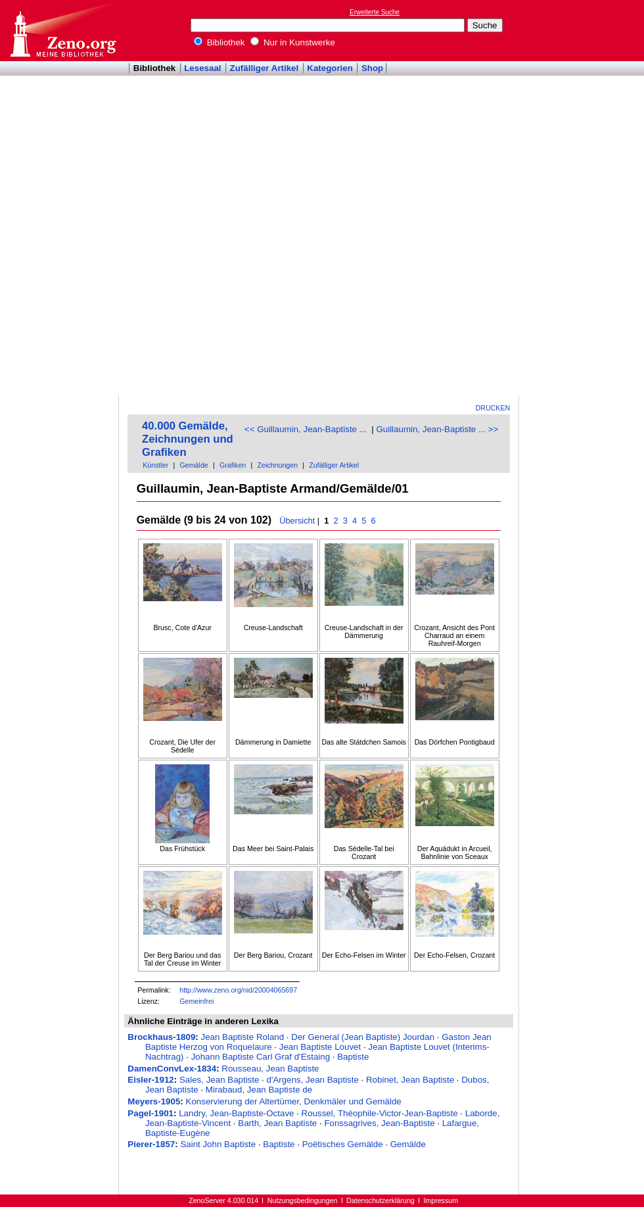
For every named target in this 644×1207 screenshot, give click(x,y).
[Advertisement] (563, 198)
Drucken (493, 408)
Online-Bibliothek (62, 30)
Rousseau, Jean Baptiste (270, 1068)
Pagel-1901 (150, 1113)
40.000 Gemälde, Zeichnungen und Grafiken (187, 439)
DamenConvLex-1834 (171, 1068)
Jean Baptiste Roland (242, 1037)
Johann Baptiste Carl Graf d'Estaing (260, 1057)
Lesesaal (202, 68)
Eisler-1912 (150, 1080)
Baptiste (353, 1057)
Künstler (155, 465)
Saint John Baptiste (218, 1144)
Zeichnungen (277, 465)
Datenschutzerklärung (380, 1200)
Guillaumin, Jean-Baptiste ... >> (437, 429)
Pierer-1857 (151, 1144)
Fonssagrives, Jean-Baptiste (379, 1123)
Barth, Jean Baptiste (277, 1123)
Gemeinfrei (196, 1001)
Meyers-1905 (153, 1101)
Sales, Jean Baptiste (219, 1080)
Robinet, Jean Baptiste (410, 1080)
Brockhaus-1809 (161, 1037)
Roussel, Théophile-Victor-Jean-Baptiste (380, 1113)
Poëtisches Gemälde (342, 1144)
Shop (372, 68)
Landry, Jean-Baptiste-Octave (236, 1113)
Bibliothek (219, 42)
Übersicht (297, 521)
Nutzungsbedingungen (302, 1200)
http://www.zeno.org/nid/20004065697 (238, 990)
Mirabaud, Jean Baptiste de (259, 1090)
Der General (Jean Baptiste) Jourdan (362, 1037)
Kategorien (330, 68)
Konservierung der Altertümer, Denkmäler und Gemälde (294, 1101)
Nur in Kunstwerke (292, 42)
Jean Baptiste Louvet (320, 1047)
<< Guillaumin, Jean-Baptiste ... (305, 429)
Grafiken (232, 465)
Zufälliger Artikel (264, 68)
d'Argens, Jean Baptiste (313, 1080)
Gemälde (194, 465)
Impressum (440, 1200)
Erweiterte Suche (375, 12)
